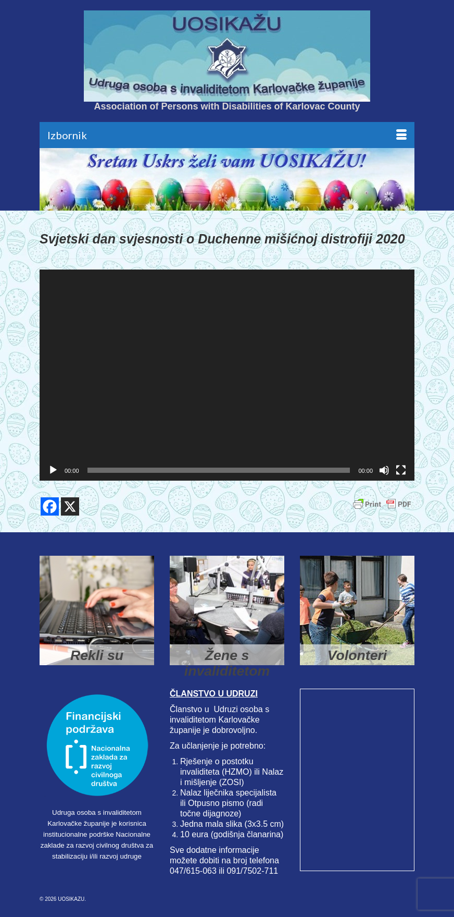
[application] (227, 375)
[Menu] (227, 135)
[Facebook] (50, 506)
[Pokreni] (53, 470)
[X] (70, 506)
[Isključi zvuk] (384, 470)
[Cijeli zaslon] (401, 470)
